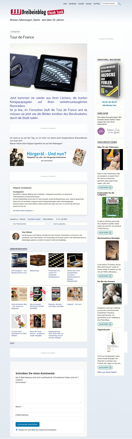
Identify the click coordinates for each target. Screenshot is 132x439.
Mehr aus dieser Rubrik (107, 372)
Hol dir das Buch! (109, 102)
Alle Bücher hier (109, 105)
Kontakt (81, 4)
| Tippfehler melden (34, 219)
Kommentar (21, 382)
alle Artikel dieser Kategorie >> (23, 211)
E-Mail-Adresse (22, 418)
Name (19, 410)
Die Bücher (72, 4)
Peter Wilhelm (28, 232)
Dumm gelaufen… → (61, 224)
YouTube (96, 4)
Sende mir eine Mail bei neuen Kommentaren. (37, 433)
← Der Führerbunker (18, 224)
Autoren (88, 4)
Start (65, 4)
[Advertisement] (48, 128)
